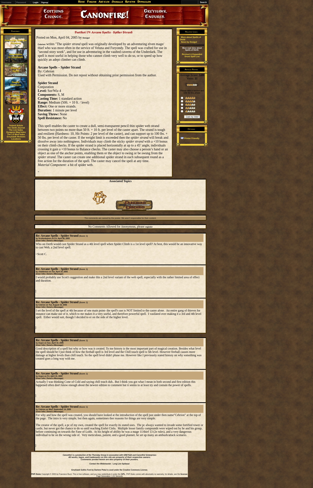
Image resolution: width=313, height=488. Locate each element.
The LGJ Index (16, 130)
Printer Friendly (191, 138)
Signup (44, 2)
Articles (104, 1)
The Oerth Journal (16, 128)
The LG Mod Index (16, 134)
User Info (40, 240)
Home (81, 1)
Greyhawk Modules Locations (16, 138)
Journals (117, 1)
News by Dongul (189, 42)
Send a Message (55, 240)
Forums (91, 1)
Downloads (144, 1)
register (149, 227)
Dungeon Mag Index (16, 132)
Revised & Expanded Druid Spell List (192, 55)
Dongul (86, 38)
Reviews (130, 1)
